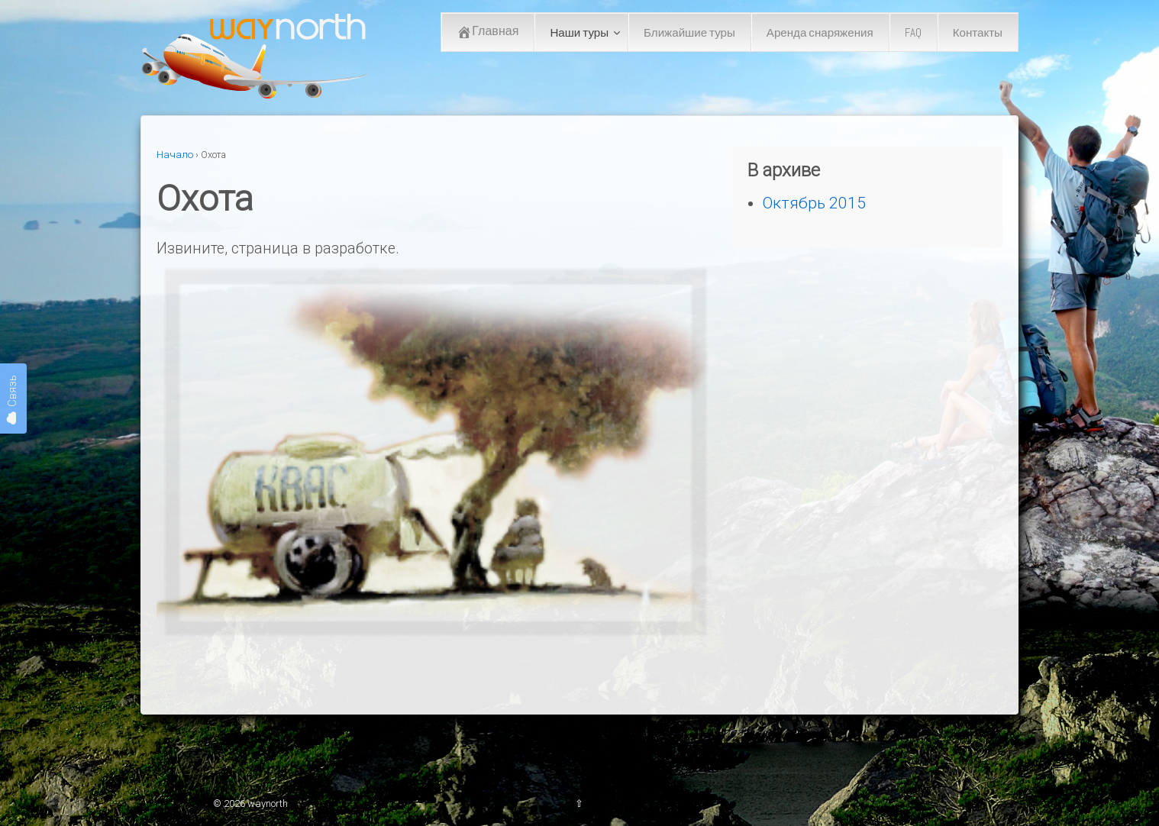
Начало (175, 154)
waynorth (266, 803)
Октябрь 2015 (814, 202)
